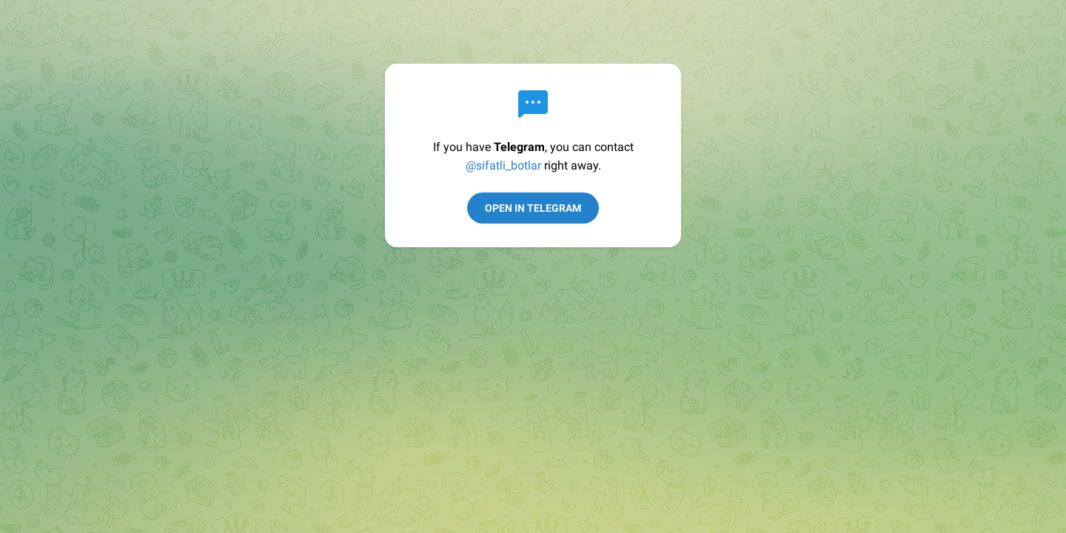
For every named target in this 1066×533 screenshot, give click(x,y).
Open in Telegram (533, 208)
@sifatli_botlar (503, 165)
